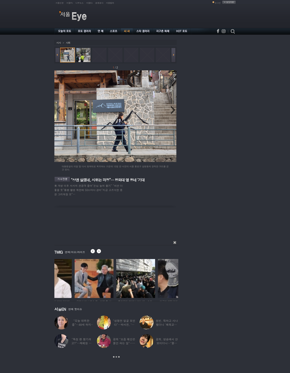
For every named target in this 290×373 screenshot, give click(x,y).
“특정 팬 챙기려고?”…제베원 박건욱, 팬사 (81, 343)
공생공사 (99, 2)
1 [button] (113, 357)
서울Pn (69, 2)
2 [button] (116, 357)
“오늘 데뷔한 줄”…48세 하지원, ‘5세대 (81, 324)
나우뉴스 (79, 2)
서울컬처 (110, 2)
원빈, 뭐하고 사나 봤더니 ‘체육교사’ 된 (167, 324)
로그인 (218, 2)
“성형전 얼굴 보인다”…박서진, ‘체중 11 (124, 324)
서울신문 (60, 2)
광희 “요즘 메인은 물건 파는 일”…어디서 (124, 343)
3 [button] (119, 357)
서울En (89, 2)
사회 (68, 42)
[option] (73, 278)
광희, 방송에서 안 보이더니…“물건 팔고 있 (167, 343)
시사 (58, 42)
